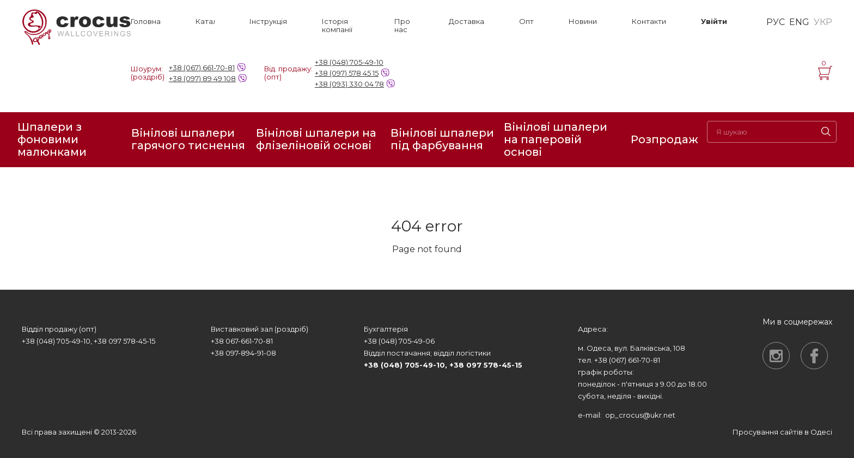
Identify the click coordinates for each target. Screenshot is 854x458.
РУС (775, 22)
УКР (823, 22)
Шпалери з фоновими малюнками (52, 139)
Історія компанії (337, 25)
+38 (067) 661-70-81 (202, 67)
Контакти (649, 21)
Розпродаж (664, 139)
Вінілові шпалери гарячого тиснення (188, 139)
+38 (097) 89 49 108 (202, 78)
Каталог (205, 21)
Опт (526, 21)
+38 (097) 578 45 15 (347, 73)
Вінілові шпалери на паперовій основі (555, 139)
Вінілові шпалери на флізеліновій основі (316, 139)
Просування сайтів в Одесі (782, 432)
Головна (146, 21)
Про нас (402, 25)
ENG (799, 22)
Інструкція (268, 21)
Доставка (466, 21)
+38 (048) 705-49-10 (349, 62)
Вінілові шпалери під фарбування (442, 139)
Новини (583, 21)
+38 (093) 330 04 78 (349, 84)
